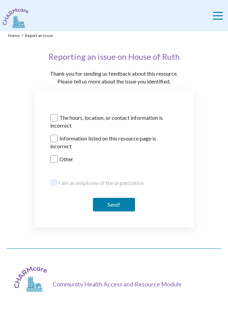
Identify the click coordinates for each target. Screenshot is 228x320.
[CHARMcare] (32, 279)
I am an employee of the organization (101, 183)
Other (66, 159)
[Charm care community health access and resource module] (14, 18)
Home (14, 35)
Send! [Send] (114, 204)
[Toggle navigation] (219, 16)
